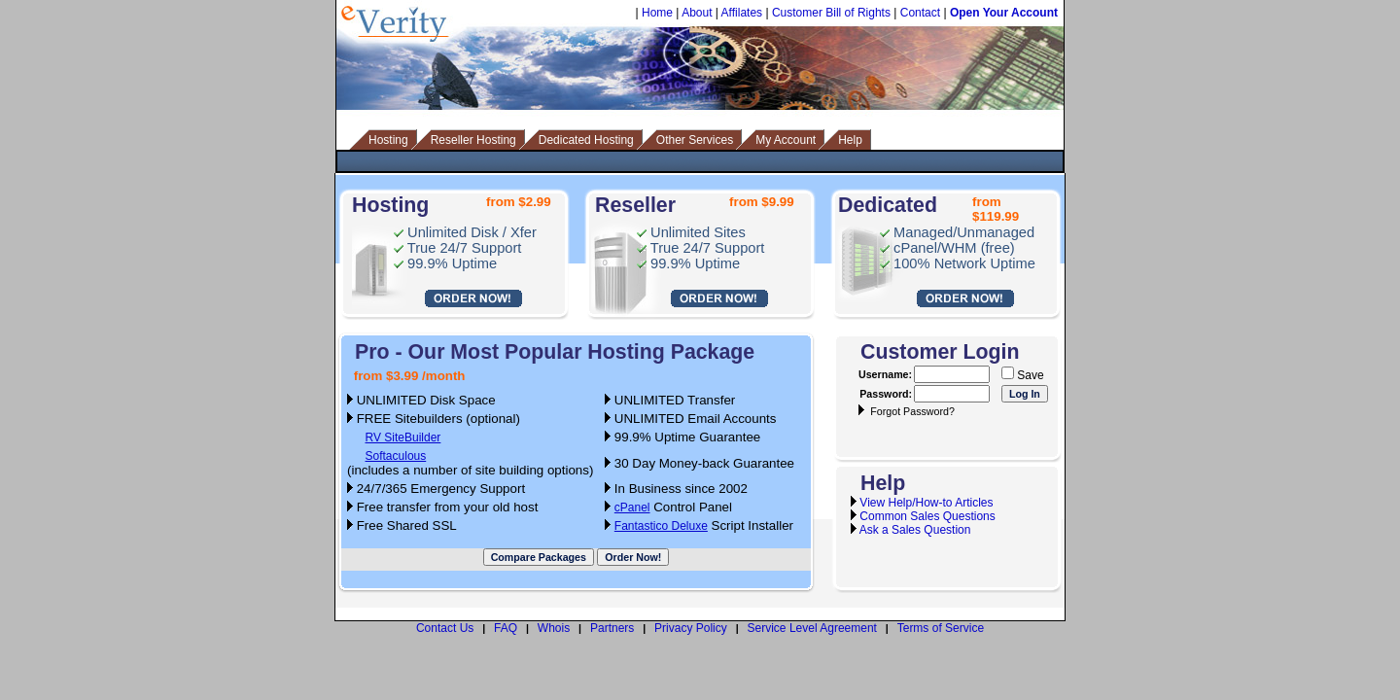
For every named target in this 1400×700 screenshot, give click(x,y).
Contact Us (444, 628)
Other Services (694, 140)
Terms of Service (940, 628)
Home (657, 12)
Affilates (741, 12)
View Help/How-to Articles (926, 502)
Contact (920, 12)
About (697, 12)
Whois (554, 628)
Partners (612, 628)
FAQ (505, 628)
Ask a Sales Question (915, 530)
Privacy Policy (690, 628)
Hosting (388, 140)
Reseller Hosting (473, 140)
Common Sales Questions (927, 516)
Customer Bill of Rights (831, 12)
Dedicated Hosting (586, 140)
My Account (785, 140)
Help (850, 140)
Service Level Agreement (812, 628)
